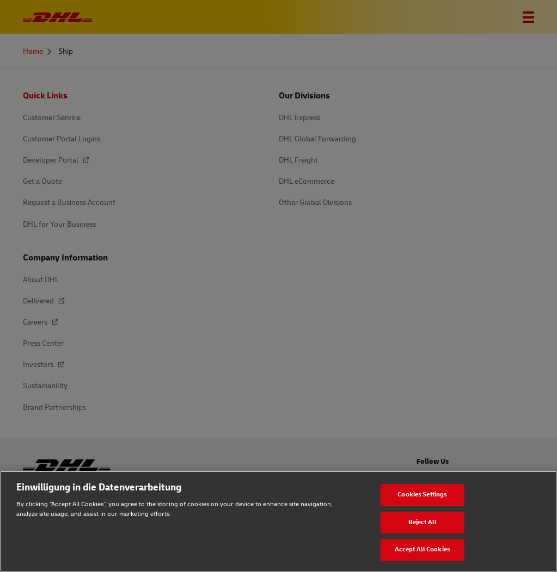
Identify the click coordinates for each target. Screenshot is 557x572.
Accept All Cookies (422, 549)
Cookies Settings (422, 494)
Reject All (422, 522)
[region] (278, 521)
